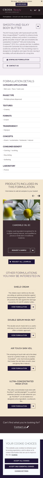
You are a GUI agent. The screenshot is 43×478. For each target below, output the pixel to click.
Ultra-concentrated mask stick (21, 382)
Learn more (21, 4)
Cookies (14, 455)
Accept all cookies (21, 461)
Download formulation (18, 60)
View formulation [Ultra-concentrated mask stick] (19, 406)
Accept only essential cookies (21, 466)
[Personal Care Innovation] (12, 10)
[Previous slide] (33, 195)
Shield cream (21, 287)
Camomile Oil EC (21, 225)
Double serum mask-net (21, 320)
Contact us (13, 66)
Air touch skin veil (21, 348)
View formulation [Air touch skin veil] (19, 368)
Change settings (21, 471)
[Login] (38, 26)
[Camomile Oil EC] (21, 210)
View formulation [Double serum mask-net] (19, 335)
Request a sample (19, 250)
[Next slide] (39, 195)
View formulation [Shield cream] (19, 307)
